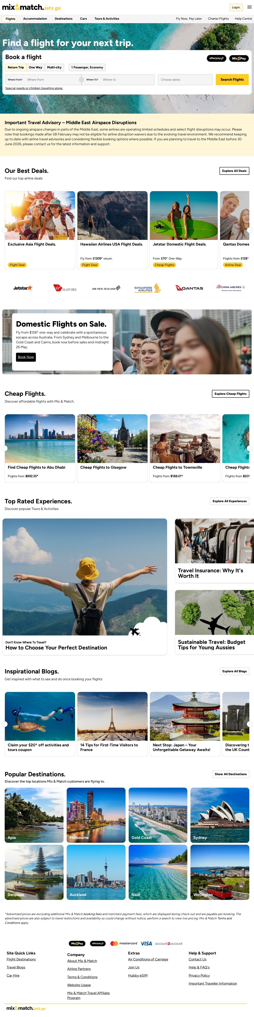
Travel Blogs (16, 967)
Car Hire (13, 975)
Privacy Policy (199, 975)
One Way (35, 67)
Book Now (26, 357)
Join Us (133, 967)
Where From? (15, 80)
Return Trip (16, 67)
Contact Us (197, 959)
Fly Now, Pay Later (189, 18)
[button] (248, 7)
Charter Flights (218, 18)
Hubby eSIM (138, 975)
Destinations (62, 18)
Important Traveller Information (213, 983)
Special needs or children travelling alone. (34, 88)
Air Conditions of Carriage (148, 959)
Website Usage (79, 985)
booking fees (92, 914)
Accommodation (34, 18)
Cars (83, 18)
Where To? (92, 80)
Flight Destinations (21, 959)
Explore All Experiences (230, 501)
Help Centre (243, 18)
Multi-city (54, 67)
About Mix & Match (82, 961)
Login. (236, 7)
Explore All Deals (234, 171)
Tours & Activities (106, 18)
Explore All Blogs (234, 671)
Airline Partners (79, 969)
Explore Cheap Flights (231, 394)
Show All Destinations (231, 774)
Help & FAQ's (199, 967)
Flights (9, 19)
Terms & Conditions (82, 977)
